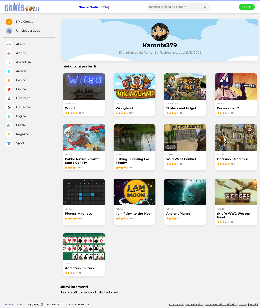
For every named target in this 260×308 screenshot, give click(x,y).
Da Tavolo (18, 107)
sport (119, 154)
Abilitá (15, 44)
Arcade (16, 71)
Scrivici (254, 304)
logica (68, 209)
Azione (16, 53)
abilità (220, 103)
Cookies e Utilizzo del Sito (221, 304)
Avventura (18, 62)
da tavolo (70, 263)
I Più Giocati (19, 22)
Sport (15, 143)
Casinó (16, 80)
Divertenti (18, 98)
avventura (71, 103)
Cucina (16, 89)
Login (247, 7)
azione (119, 103)
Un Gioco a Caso (23, 31)
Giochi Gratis (89, 7)
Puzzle (16, 125)
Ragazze (17, 134)
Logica (16, 116)
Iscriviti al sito (194, 304)
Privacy (243, 304)
